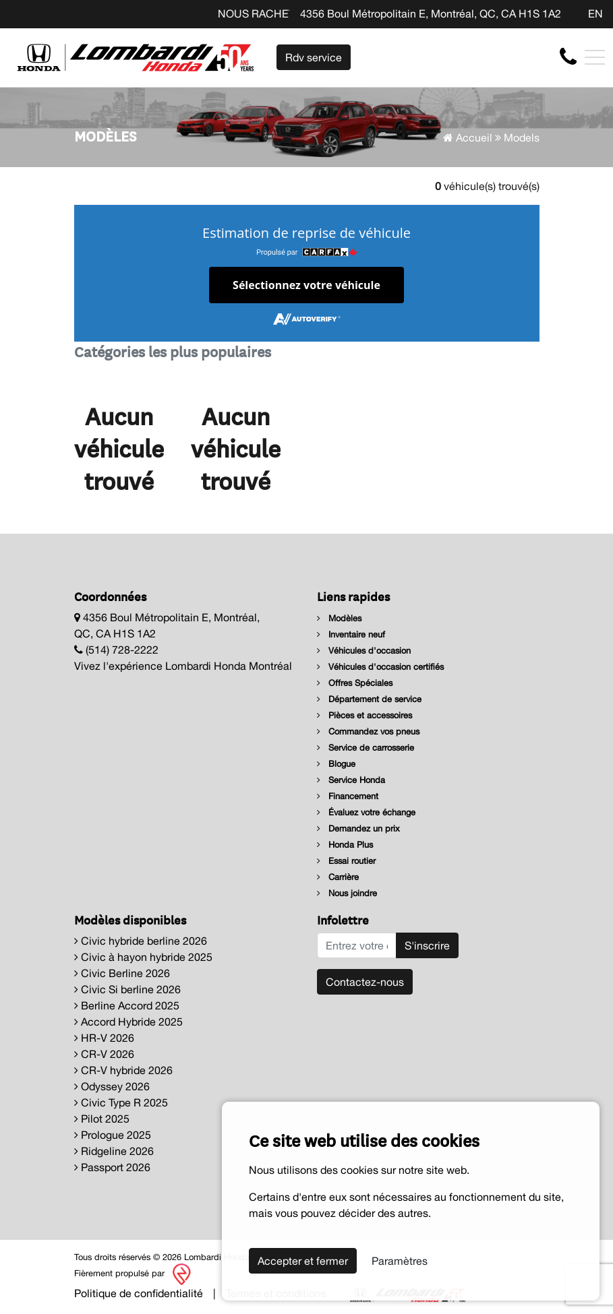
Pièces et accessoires (364, 715)
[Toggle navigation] (595, 57)
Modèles (339, 618)
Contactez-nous (365, 982)
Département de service (369, 699)
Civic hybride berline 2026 (140, 941)
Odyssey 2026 (112, 1086)
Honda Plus (345, 845)
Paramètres (400, 1261)
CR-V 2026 (104, 1054)
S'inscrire (427, 945)
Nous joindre (347, 893)
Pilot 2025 (101, 1119)
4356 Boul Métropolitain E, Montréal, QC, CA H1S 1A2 (430, 13)
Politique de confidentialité (138, 1293)
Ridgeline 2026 (114, 1151)
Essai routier (346, 861)
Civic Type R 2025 (121, 1102)
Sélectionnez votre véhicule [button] (306, 285)
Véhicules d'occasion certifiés (380, 667)
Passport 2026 (112, 1167)
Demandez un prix (358, 828)
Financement (347, 796)
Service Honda (351, 780)
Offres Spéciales (354, 683)
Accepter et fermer (303, 1261)
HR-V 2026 (104, 1038)
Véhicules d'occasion (364, 651)
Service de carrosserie (365, 748)
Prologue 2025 (112, 1135)
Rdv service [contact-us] (313, 57)
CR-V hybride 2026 (123, 1070)
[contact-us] (568, 57)
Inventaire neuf (351, 634)
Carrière (338, 877)
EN (595, 13)
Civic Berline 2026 (122, 973)
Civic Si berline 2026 (127, 989)
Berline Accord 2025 (126, 1005)
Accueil (467, 137)
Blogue (336, 764)
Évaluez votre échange (366, 812)
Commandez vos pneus (368, 731)
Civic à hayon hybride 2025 (143, 957)
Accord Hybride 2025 (128, 1021)
